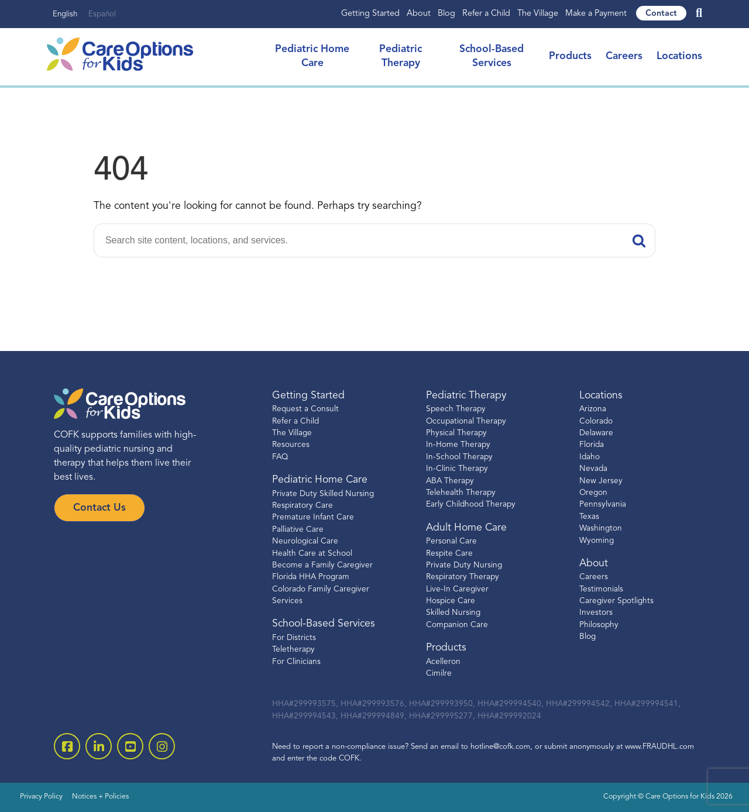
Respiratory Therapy (462, 577)
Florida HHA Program (310, 577)
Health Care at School (312, 554)
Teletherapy (293, 649)
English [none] (65, 14)
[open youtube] (130, 746)
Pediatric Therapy (466, 396)
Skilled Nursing (453, 613)
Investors (596, 613)
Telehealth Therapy (461, 493)
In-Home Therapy (458, 445)
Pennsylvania (602, 504)
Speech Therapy (456, 409)
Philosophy (599, 625)
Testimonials (601, 589)
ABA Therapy (450, 481)
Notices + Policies (100, 796)
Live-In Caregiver (457, 589)
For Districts (294, 638)
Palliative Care (298, 530)
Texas (589, 517)
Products (570, 56)
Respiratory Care (302, 506)
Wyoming (596, 541)
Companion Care (457, 625)
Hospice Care (450, 601)
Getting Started (370, 13)
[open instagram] (162, 746)
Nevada (593, 469)
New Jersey (601, 481)
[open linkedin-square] (98, 746)
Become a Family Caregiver (322, 565)
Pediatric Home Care (319, 480)
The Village (537, 13)
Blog (446, 13)
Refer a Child (486, 13)
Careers (624, 56)
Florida (591, 445)
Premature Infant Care (313, 517)
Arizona (592, 409)
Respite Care (449, 554)
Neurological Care (305, 541)
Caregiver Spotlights (616, 601)
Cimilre (439, 673)
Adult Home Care (466, 528)
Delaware (596, 433)
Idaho (589, 457)
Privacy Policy (41, 796)
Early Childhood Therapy (471, 504)
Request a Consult (305, 409)
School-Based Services (323, 624)
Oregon (593, 493)
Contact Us (99, 508)
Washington (600, 528)
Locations (679, 56)
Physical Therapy (456, 433)
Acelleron (443, 662)
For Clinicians (296, 662)
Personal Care (451, 541)
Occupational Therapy (466, 421)
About (419, 13)
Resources (291, 445)
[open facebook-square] (67, 746)
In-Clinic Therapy (457, 469)
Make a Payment (596, 13)
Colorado (596, 421)
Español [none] (102, 14)
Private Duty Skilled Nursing (323, 494)
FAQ (280, 457)
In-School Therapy (459, 457)
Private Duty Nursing (464, 565)
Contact (661, 13)
